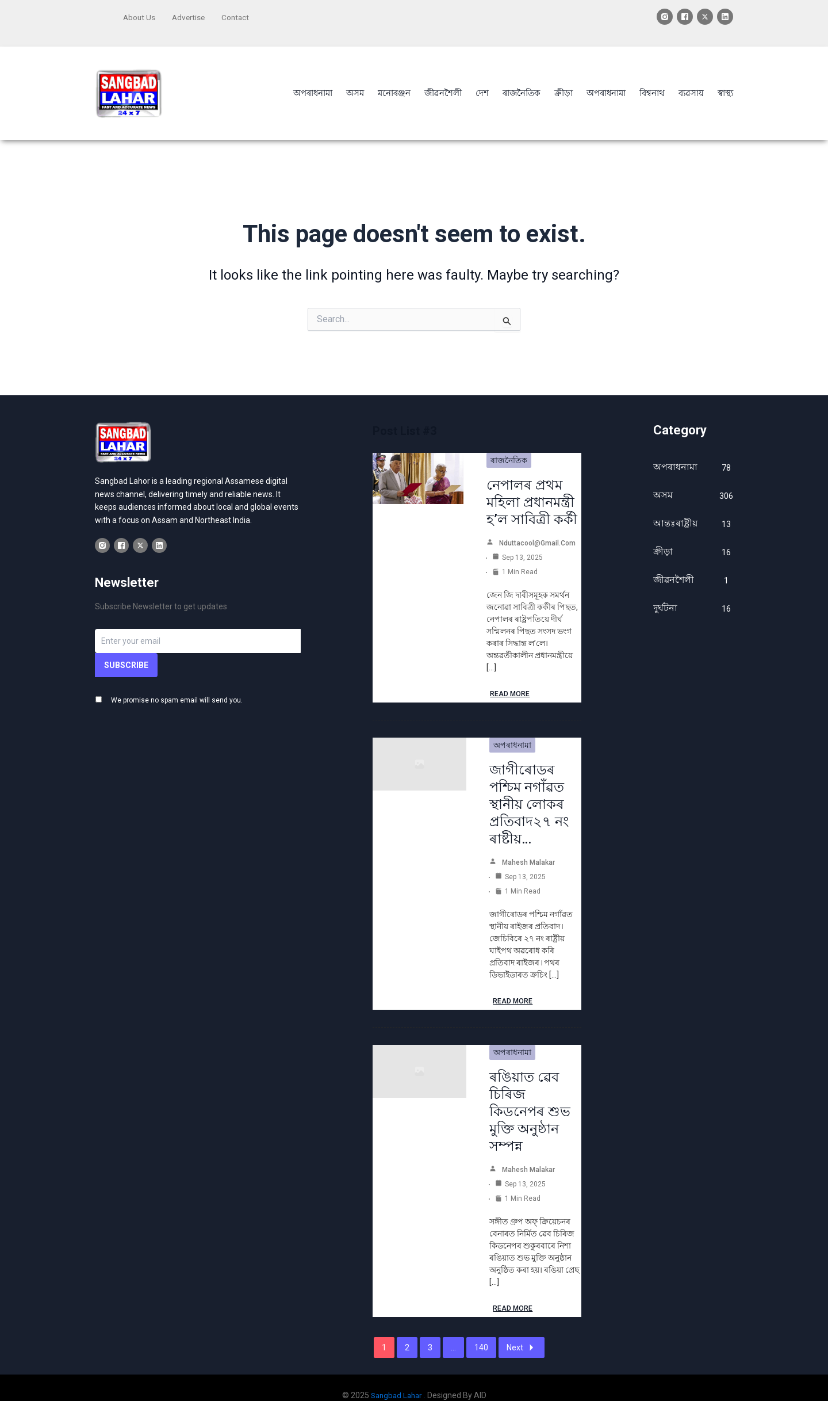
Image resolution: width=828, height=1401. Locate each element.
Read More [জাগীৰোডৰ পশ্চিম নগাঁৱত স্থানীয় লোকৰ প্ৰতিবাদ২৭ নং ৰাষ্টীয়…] (512, 986)
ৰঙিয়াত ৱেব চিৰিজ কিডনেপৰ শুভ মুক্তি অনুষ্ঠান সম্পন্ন (529, 1096)
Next (521, 1332)
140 (481, 1332)
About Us (139, 15)
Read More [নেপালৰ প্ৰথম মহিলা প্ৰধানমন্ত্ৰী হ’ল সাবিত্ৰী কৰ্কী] (510, 679)
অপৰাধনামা (512, 730)
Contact (239, 15)
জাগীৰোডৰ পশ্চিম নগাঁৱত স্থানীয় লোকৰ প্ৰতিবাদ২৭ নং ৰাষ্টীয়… (529, 789)
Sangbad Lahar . (398, 1380)
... (453, 1332)
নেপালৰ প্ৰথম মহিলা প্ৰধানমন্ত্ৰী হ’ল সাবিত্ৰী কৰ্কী (531, 487)
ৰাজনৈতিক (508, 445)
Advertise (190, 15)
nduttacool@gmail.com (537, 528)
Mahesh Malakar (528, 847)
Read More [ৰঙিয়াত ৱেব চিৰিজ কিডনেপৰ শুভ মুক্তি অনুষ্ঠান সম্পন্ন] (512, 1293)
